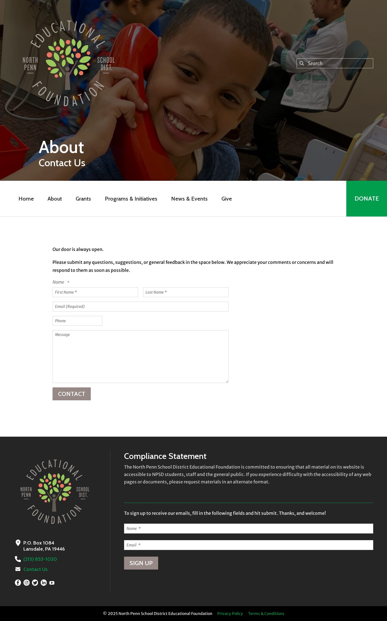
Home (26, 198)
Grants (83, 198)
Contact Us (35, 569)
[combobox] (335, 63)
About (55, 198)
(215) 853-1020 (40, 559)
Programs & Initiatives (131, 198)
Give (226, 198)
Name (59, 282)
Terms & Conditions (266, 613)
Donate (367, 198)
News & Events (189, 198)
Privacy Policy (230, 613)
